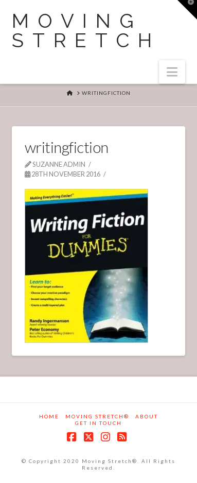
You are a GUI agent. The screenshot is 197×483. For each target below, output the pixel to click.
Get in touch (98, 423)
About (146, 416)
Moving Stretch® (97, 416)
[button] (172, 72)
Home (49, 416)
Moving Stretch (86, 30)
